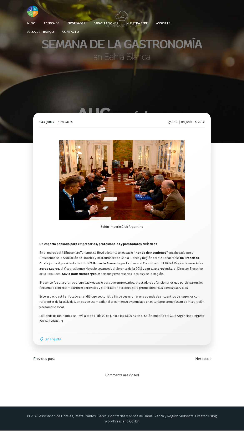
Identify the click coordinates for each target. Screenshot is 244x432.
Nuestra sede (137, 23)
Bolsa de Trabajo (40, 31)
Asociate (163, 23)
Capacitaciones (105, 23)
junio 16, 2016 (194, 122)
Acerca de (51, 23)
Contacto (70, 31)
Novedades (76, 23)
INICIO (30, 23)
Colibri (134, 423)
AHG (174, 122)
